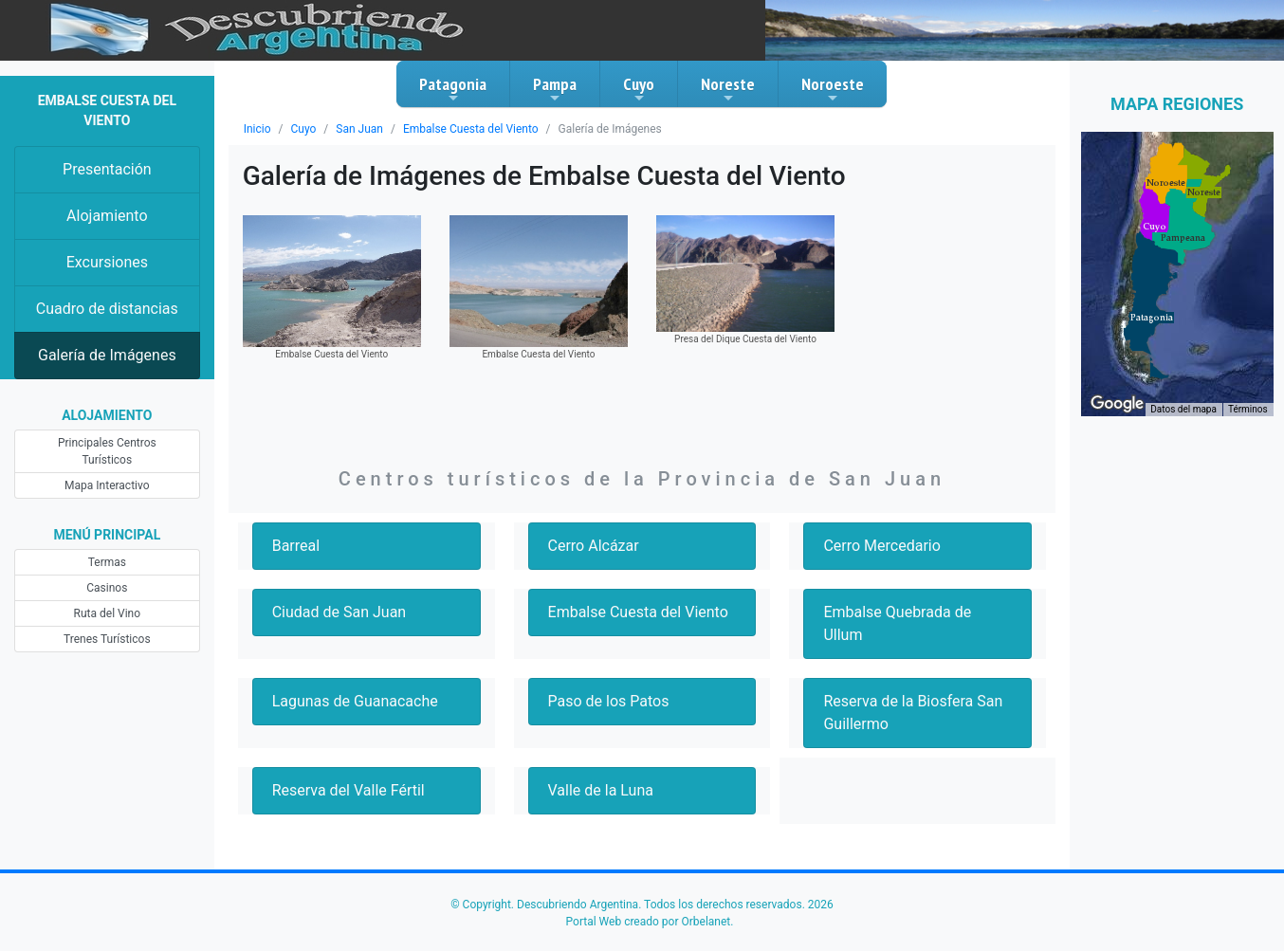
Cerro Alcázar (593, 546)
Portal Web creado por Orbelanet (648, 921)
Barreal (296, 546)
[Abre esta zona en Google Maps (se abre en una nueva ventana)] (1117, 404)
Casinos (106, 587)
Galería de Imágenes (107, 355)
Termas (107, 562)
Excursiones (107, 262)
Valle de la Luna (600, 790)
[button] (1151, 317)
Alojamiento (106, 216)
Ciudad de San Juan (339, 612)
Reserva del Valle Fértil (348, 790)
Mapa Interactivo (106, 485)
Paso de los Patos (609, 701)
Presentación (107, 169)
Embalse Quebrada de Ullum (897, 623)
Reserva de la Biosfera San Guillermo (912, 712)
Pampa (555, 89)
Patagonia (452, 89)
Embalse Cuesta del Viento (471, 129)
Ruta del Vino (107, 613)
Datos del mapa (1183, 409)
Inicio (257, 129)
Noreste (728, 89)
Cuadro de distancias (107, 309)
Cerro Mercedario (881, 546)
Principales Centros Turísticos (107, 451)
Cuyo (638, 89)
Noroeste (832, 89)
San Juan (359, 129)
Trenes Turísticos (107, 639)
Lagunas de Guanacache (355, 701)
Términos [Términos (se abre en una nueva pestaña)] (1248, 409)
